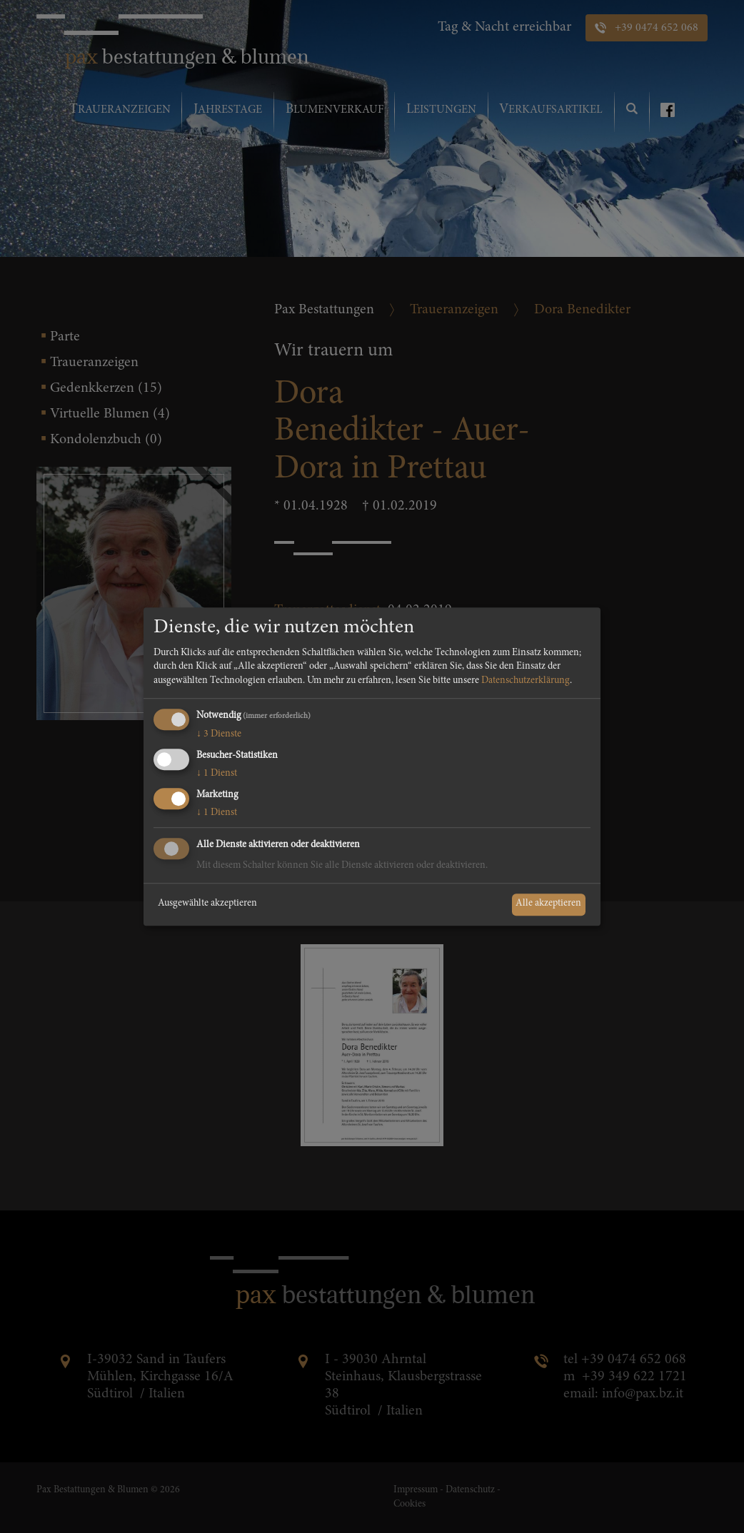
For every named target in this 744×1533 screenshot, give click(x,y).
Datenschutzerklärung (525, 681)
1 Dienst (216, 774)
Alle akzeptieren (548, 904)
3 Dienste (218, 735)
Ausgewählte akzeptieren (207, 904)
